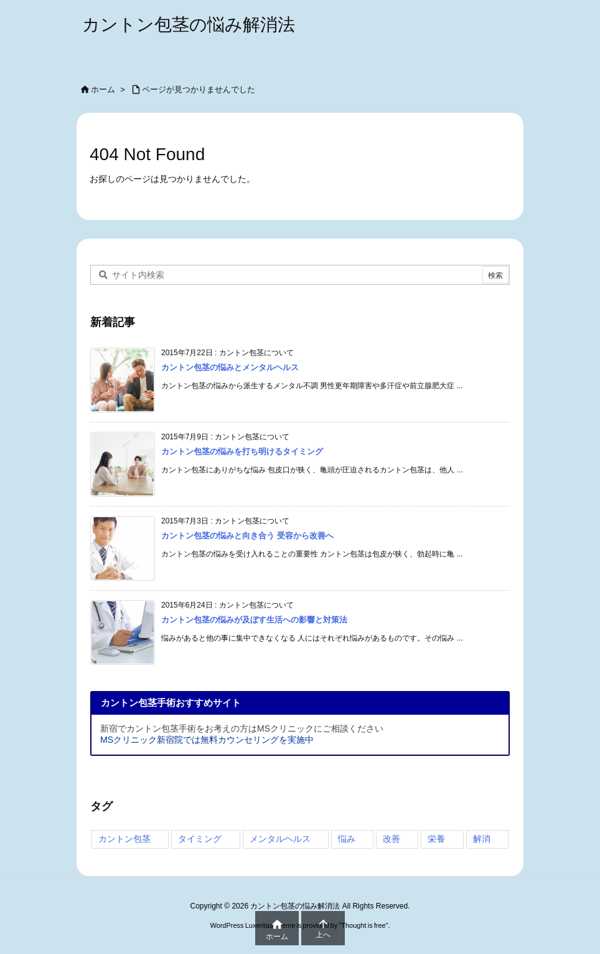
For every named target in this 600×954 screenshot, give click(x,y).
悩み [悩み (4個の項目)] (346, 839)
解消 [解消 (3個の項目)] (481, 839)
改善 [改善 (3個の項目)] (391, 839)
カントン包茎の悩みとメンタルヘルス (230, 367)
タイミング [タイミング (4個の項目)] (200, 839)
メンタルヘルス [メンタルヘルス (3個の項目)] (280, 839)
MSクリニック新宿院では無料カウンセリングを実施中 (207, 740)
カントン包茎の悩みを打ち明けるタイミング (242, 451)
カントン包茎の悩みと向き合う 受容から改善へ (247, 535)
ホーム (103, 89)
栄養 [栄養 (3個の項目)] (436, 839)
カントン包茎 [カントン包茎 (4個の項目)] (124, 839)
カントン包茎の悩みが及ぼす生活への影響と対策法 (254, 619)
